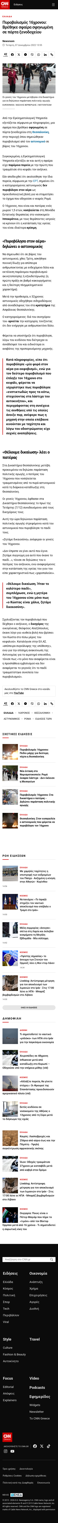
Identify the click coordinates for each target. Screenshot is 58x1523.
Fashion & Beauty (14, 1354)
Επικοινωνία (43, 1482)
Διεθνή (34, 1308)
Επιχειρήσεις (38, 1295)
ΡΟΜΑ (27, 718)
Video (34, 1378)
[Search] (51, 1259)
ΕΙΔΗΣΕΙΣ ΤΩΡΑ (43, 718)
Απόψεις (9, 1393)
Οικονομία (38, 1273)
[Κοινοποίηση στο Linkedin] (45, 55)
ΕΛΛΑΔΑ (7, 16)
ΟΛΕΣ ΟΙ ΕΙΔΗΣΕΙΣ (29, 1007)
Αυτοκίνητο (11, 1361)
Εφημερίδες (40, 1396)
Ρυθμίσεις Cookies (12, 1475)
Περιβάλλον (11, 1315)
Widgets (35, 1405)
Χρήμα (34, 1288)
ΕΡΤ (35, 181)
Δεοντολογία (26, 1469)
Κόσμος (8, 1288)
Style (7, 1339)
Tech (6, 1308)
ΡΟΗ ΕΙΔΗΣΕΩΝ (14, 855)
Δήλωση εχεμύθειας (36, 1475)
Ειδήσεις (18, 4)
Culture (7, 1347)
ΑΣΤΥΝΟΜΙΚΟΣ (12, 718)
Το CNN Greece (40, 1418)
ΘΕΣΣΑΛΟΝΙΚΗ (42, 713)
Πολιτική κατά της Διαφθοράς (18, 1482)
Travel (35, 1339)
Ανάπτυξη (36, 1282)
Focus (8, 1378)
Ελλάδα (8, 1282)
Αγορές (34, 1302)
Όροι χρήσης (9, 1469)
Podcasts (37, 1387)
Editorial (8, 1387)
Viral (6, 1322)
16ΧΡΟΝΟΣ (24, 713)
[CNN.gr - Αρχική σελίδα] (7, 1437)
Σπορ (6, 1302)
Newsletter (37, 1412)
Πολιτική (9, 1295)
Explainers (10, 1400)
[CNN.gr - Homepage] (5, 4)
